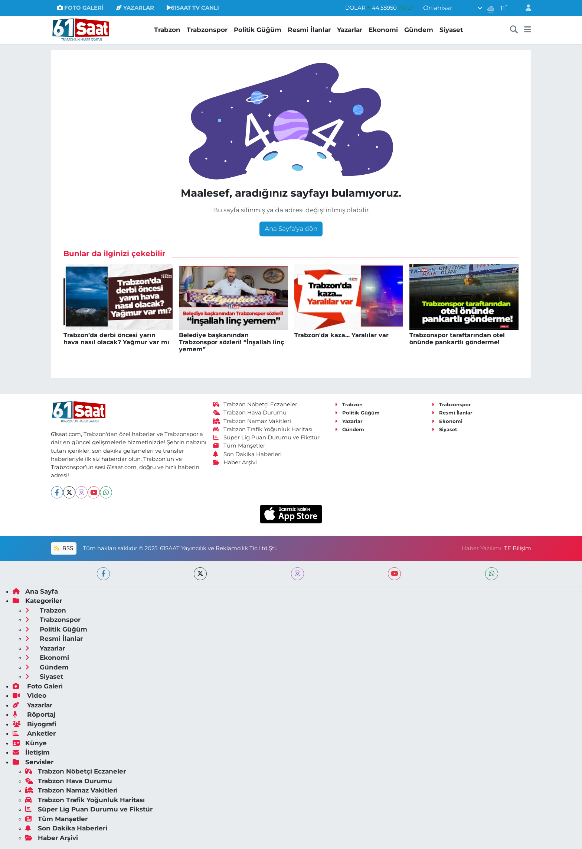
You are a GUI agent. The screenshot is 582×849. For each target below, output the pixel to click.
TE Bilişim (517, 548)
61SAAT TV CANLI (193, 7)
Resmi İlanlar (309, 29)
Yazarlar (349, 29)
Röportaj (34, 714)
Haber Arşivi (235, 462)
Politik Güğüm (257, 29)
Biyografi (34, 724)
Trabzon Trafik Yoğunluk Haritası (263, 429)
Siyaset (451, 29)
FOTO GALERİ (80, 7)
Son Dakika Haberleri (247, 454)
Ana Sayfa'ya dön (291, 228)
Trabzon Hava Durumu (250, 412)
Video (29, 695)
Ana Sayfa (35, 591)
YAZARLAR (135, 7)
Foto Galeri (38, 686)
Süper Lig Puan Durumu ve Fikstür (266, 437)
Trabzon (167, 29)
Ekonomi (383, 29)
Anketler (34, 733)
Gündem (418, 29)
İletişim (31, 752)
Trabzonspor (207, 29)
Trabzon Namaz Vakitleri (252, 421)
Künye (30, 743)
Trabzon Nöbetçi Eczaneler (255, 404)
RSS (63, 548)
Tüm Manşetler (239, 445)
